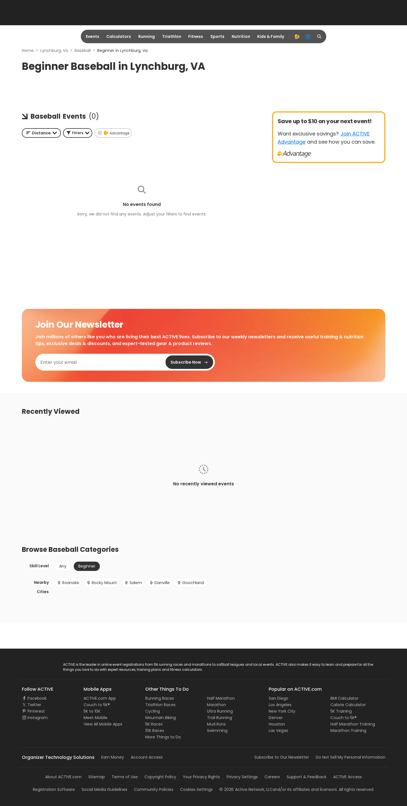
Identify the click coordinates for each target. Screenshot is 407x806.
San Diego (278, 698)
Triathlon (171, 36)
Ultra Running (220, 711)
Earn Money (112, 757)
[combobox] (41, 133)
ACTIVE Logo (34, 665)
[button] (77, 133)
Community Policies (153, 789)
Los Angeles (280, 705)
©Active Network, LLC (246, 789)
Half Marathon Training (352, 724)
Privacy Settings (242, 777)
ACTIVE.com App (100, 698)
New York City (282, 711)
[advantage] (297, 36)
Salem (133, 582)
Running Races (159, 698)
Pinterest (36, 711)
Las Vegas (278, 730)
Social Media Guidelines (104, 789)
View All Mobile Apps (103, 724)
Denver (276, 717)
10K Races (154, 730)
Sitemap (96, 777)
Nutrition (241, 36)
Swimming (217, 730)
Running (146, 36)
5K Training (341, 711)
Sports (217, 36)
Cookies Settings (196, 789)
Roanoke (68, 582)
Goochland (190, 582)
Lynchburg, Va (54, 50)
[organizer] (308, 36)
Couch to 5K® (97, 705)
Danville (159, 582)
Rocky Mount (101, 582)
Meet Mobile (95, 717)
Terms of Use (125, 777)
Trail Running (219, 717)
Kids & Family (270, 36)
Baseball (83, 50)
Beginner (86, 566)
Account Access (147, 757)
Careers (272, 777)
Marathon (216, 705)
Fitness (195, 36)
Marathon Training (348, 730)
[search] (319, 36)
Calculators (118, 36)
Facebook (37, 698)
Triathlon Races (160, 705)
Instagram (37, 717)
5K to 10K (92, 711)
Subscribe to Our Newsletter (281, 757)
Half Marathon (221, 698)
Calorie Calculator (348, 705)
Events (92, 36)
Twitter (34, 705)
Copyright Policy (160, 777)
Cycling (152, 711)
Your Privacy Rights (201, 777)
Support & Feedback (306, 777)
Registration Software (54, 789)
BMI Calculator (344, 698)
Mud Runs (216, 724)
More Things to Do (163, 737)
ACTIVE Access (347, 777)
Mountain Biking (160, 717)
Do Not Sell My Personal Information (350, 757)
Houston (277, 724)
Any (62, 566)
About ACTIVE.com (63, 777)
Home (28, 50)
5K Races (154, 724)
